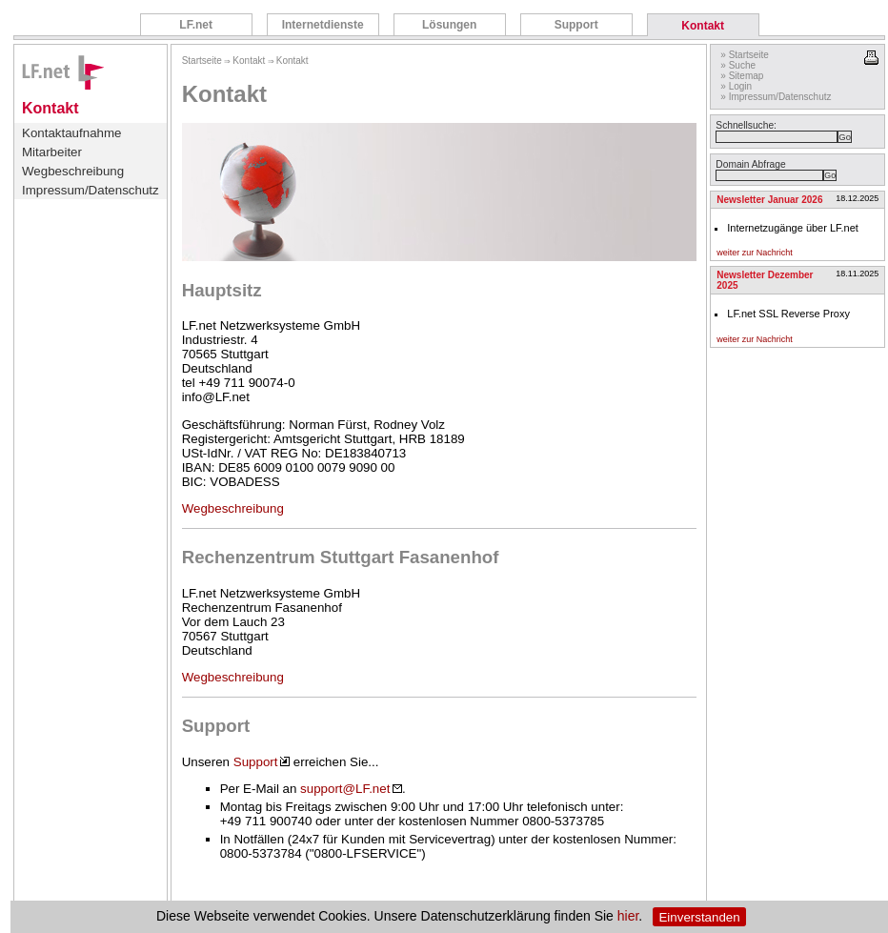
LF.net (195, 24)
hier (628, 916)
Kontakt (702, 25)
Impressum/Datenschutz (90, 190)
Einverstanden (698, 917)
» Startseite (744, 55)
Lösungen (449, 24)
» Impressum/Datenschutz (775, 96)
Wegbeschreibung (73, 171)
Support (576, 24)
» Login (736, 86)
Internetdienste (323, 24)
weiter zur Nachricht (754, 252)
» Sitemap (741, 76)
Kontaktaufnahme (71, 133)
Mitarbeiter (52, 152)
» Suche (738, 65)
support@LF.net (351, 788)
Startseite (202, 60)
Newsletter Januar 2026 (769, 199)
